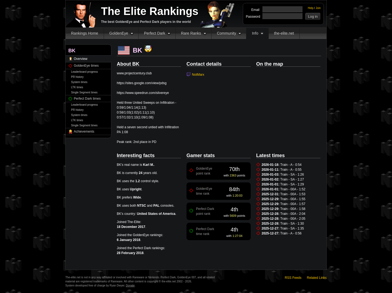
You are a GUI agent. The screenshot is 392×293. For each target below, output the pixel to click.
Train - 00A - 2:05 (292, 219)
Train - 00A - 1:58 (292, 209)
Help (311, 8)
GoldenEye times (86, 66)
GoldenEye (118, 33)
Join (318, 8)
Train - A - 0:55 (291, 170)
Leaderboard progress (84, 71)
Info (255, 33)
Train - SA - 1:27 (292, 179)
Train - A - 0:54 (291, 165)
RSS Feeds (293, 278)
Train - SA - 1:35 (292, 228)
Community (226, 33)
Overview (80, 59)
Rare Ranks (191, 33)
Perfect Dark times (87, 98)
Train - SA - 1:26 (292, 174)
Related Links (317, 278)
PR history (77, 76)
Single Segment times (84, 92)
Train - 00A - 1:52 (292, 189)
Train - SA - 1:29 (292, 184)
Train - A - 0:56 (291, 233)
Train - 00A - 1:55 (292, 199)
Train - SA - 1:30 (292, 223)
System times (79, 82)
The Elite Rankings (149, 11)
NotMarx (198, 75)
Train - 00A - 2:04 (292, 214)
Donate (130, 285)
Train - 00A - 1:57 (292, 204)
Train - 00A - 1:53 (292, 194)
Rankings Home (84, 33)
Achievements (84, 131)
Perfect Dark (154, 33)
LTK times (77, 87)
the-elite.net (284, 33)
